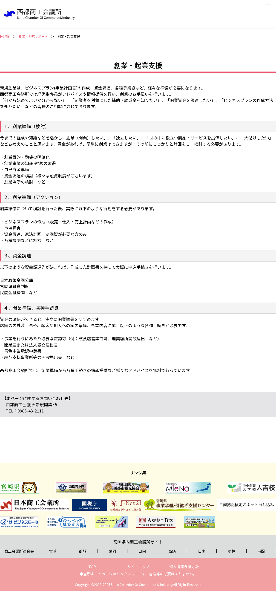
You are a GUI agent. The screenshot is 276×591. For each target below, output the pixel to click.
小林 (231, 551)
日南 (201, 551)
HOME (4, 36)
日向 (142, 551)
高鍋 (172, 551)
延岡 (112, 551)
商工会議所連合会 (19, 551)
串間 (261, 551)
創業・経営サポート (33, 36)
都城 (82, 551)
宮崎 (53, 551)
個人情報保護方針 (184, 566)
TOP (92, 566)
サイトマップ (138, 566)
